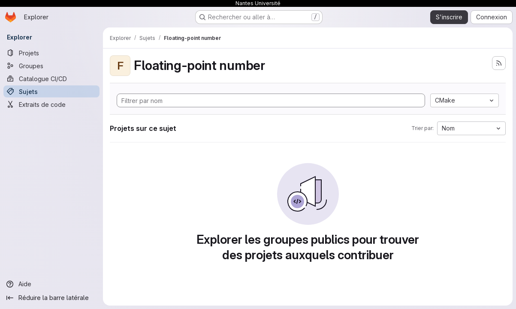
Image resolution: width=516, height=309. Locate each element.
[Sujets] (51, 91)
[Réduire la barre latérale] (51, 298)
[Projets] (51, 53)
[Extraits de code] (51, 104)
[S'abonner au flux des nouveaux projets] (499, 63)
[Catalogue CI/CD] (51, 79)
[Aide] (51, 284)
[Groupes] (51, 66)
